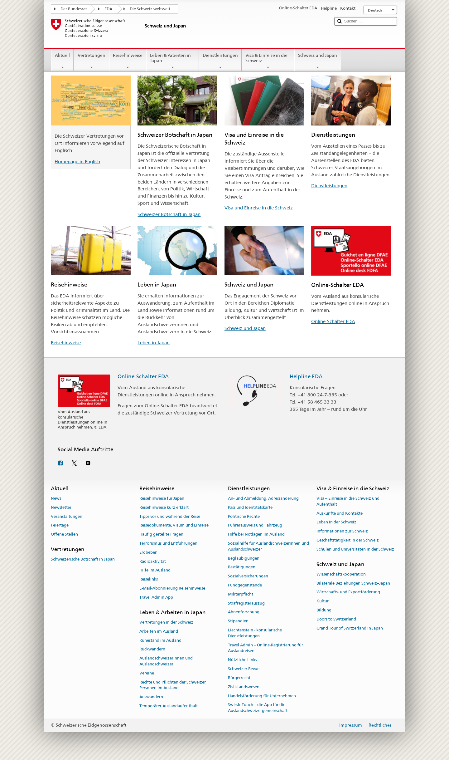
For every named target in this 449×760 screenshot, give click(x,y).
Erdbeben (148, 552)
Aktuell (62, 61)
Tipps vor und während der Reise (169, 516)
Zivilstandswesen (243, 686)
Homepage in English (77, 161)
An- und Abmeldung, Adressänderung (263, 498)
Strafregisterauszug (246, 603)
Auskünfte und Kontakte (339, 513)
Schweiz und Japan (317, 61)
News (56, 498)
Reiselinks (148, 579)
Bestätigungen (241, 567)
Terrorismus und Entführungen (168, 543)
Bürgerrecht (239, 677)
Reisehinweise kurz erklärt (164, 507)
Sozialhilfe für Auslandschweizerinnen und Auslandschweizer (268, 546)
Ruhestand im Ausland (160, 640)
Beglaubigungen (243, 558)
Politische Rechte (244, 516)
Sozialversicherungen (248, 576)
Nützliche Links (242, 660)
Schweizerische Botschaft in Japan (83, 559)
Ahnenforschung (243, 612)
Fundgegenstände (245, 585)
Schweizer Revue (243, 668)
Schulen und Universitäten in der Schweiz (355, 549)
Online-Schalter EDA (333, 321)
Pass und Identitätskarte (250, 507)
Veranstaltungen (66, 516)
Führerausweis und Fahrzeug (255, 525)
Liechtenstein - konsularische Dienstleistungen (255, 633)
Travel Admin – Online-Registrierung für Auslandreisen (265, 648)
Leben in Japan (154, 343)
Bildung (323, 610)
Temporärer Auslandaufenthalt (168, 706)
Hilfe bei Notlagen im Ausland (256, 534)
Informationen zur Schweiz (342, 531)
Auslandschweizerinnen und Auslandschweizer (166, 661)
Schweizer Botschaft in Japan (169, 214)
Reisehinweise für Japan (161, 498)
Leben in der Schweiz (336, 522)
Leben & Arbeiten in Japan (173, 61)
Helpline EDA (306, 376)
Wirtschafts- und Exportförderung (348, 592)
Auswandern (151, 696)
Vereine (146, 673)
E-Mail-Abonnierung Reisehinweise (172, 588)
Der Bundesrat (73, 9)
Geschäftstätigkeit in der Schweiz (347, 540)
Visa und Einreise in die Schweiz (258, 208)
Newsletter (61, 507)
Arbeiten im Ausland (158, 631)
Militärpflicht (240, 594)
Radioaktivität (152, 561)
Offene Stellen (64, 534)
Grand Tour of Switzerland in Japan (349, 628)
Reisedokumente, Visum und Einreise (174, 525)
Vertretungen (91, 61)
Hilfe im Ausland (155, 570)
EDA (108, 9)
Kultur (322, 601)
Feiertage (60, 525)
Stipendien (238, 621)
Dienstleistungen (220, 61)
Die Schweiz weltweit (150, 9)
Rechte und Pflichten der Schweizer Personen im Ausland (172, 685)
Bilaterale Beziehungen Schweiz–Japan (353, 583)
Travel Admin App (156, 597)
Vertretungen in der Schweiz (166, 622)
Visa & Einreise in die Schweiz (268, 61)
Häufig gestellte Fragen (161, 534)
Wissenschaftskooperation (341, 574)
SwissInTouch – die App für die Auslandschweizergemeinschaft (257, 708)
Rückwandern (152, 649)
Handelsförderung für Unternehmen (262, 696)
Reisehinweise (127, 61)
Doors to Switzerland (336, 619)
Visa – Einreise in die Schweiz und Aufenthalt (347, 501)
